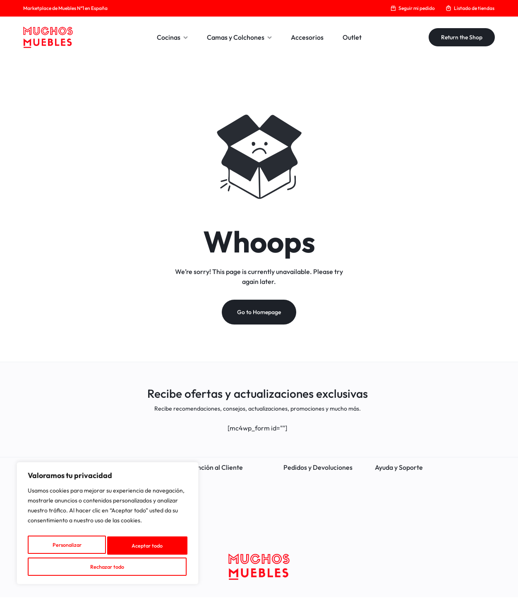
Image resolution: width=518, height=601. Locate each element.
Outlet (352, 37)
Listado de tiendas (470, 8)
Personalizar (65, 548)
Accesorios (307, 37)
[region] (108, 526)
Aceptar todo (108, 566)
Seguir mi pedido (412, 8)
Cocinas (172, 37)
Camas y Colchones (239, 37)
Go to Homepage (259, 316)
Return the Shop (461, 37)
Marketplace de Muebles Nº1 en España (65, 8)
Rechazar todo (144, 548)
